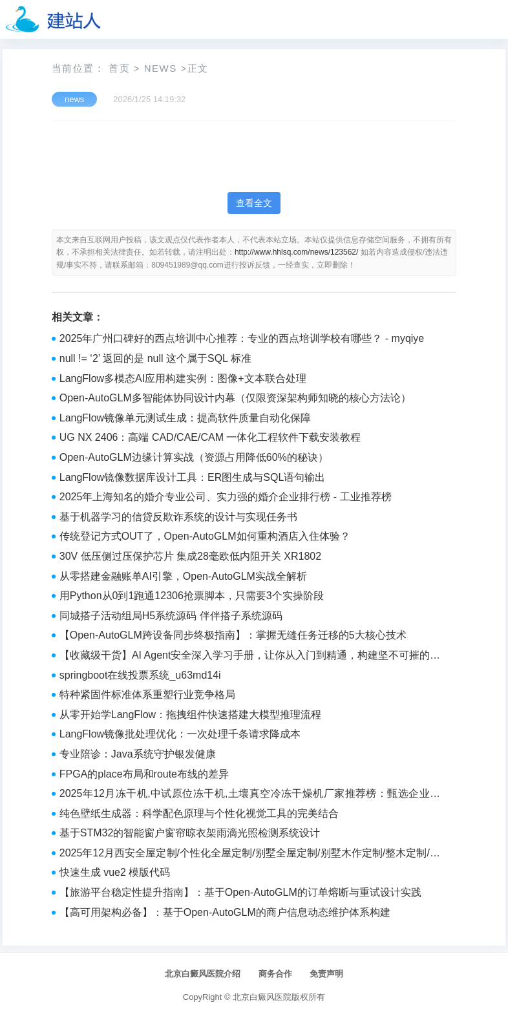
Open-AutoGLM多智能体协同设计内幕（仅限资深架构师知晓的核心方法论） (235, 397)
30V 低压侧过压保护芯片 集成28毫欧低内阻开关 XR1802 (190, 556)
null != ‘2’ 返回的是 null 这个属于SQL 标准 (155, 358)
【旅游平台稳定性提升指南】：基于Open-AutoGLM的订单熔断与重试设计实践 (240, 892)
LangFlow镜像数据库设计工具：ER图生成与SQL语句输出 (192, 477)
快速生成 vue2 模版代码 (115, 872)
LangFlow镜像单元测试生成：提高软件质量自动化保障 (185, 417)
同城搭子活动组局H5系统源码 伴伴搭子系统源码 (170, 615)
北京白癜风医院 (262, 997)
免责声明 (326, 974)
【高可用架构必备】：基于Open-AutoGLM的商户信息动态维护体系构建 (224, 912)
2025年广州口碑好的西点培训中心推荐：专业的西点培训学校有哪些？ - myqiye (242, 338)
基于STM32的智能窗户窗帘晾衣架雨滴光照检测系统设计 (190, 832)
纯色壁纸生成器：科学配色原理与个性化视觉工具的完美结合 (199, 813)
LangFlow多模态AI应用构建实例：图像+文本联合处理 (182, 378)
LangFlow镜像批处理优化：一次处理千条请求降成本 (180, 733)
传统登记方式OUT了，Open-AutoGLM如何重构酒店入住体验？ (204, 536)
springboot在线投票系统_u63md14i (140, 675)
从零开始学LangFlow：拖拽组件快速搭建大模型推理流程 (190, 714)
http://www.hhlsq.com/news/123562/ (296, 252)
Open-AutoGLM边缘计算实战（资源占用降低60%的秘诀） (193, 457)
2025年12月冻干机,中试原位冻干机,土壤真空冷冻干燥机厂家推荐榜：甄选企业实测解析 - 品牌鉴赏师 (249, 795)
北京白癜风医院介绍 (202, 974)
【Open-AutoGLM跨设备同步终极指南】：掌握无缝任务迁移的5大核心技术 (233, 635)
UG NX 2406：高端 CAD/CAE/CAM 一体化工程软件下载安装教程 (210, 437)
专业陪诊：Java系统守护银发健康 (137, 753)
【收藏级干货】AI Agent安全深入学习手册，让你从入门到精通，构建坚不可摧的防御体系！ (249, 657)
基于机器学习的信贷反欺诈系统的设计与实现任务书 (178, 516)
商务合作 (275, 974)
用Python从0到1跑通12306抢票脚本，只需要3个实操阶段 (191, 595)
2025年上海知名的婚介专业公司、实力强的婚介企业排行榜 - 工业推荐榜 (225, 496)
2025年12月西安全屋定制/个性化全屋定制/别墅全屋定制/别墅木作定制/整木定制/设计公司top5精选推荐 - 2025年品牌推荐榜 (249, 854)
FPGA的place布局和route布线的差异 (144, 774)
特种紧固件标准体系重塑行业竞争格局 (147, 694)
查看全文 (254, 203)
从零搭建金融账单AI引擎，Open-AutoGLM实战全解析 (183, 576)
